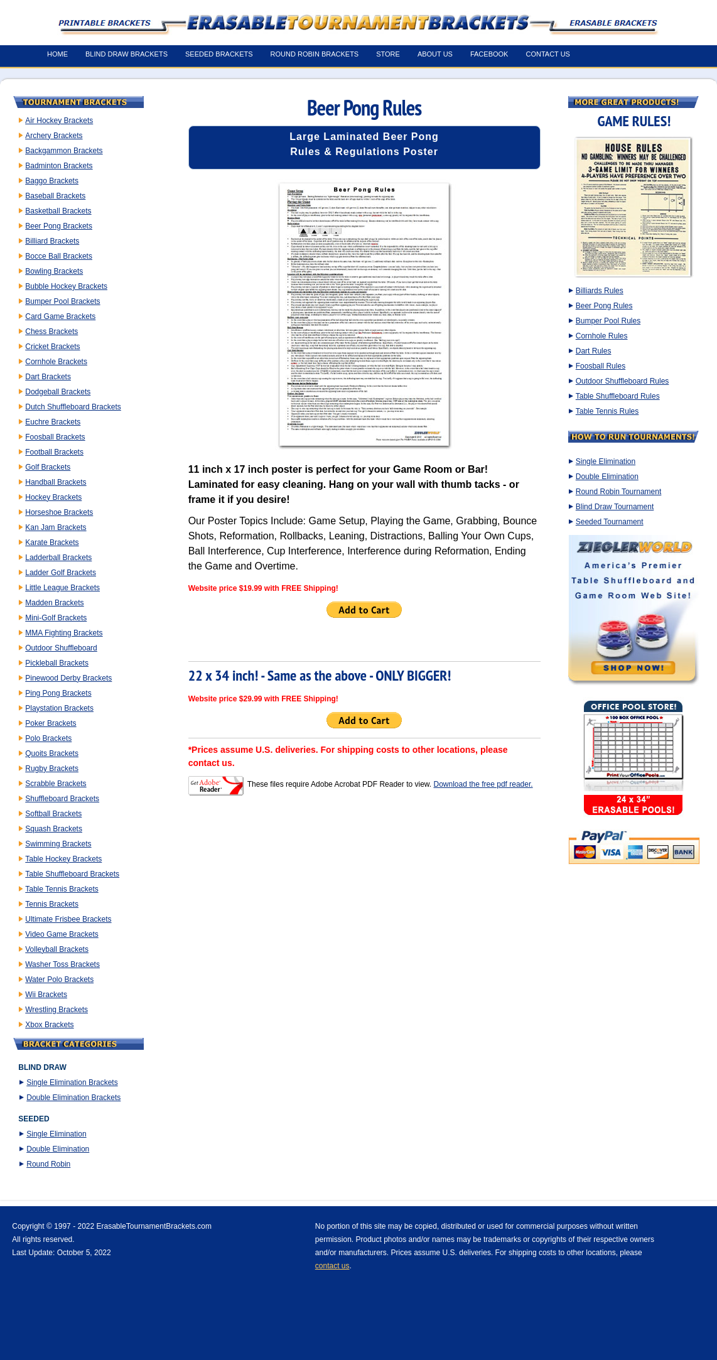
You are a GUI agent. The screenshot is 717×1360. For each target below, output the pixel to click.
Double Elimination (57, 1149)
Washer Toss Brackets (62, 964)
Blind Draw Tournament (615, 506)
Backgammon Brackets (63, 150)
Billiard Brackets (52, 241)
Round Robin (48, 1164)
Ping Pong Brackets (58, 693)
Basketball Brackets (58, 211)
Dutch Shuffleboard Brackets (73, 406)
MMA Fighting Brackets (63, 633)
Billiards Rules (599, 290)
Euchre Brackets (52, 422)
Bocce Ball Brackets (58, 256)
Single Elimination (56, 1134)
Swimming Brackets (58, 843)
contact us (332, 1265)
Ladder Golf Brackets (60, 572)
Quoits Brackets (51, 753)
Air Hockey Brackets (59, 120)
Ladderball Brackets (58, 557)
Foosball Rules (600, 366)
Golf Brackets (47, 467)
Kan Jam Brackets (55, 527)
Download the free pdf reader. (482, 784)
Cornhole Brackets (56, 361)
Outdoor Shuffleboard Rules (622, 381)
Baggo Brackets (51, 180)
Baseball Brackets (55, 196)
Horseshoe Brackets (59, 512)
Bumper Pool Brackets (62, 301)
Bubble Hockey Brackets (66, 286)
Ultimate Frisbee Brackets (68, 919)
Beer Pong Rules (604, 305)
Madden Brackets (54, 602)
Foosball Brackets (55, 437)
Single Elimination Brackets (71, 1082)
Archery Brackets (53, 135)
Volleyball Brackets (57, 949)
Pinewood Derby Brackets (68, 678)
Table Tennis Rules (607, 411)
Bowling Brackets (54, 271)
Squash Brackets (53, 828)
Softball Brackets (53, 813)
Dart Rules (594, 351)
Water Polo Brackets (59, 979)
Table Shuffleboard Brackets (72, 874)
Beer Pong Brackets (58, 226)
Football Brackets (54, 452)
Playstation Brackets (59, 708)
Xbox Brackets (49, 1024)
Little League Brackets (62, 587)
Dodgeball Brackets (57, 391)
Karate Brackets (51, 542)
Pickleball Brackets (57, 663)
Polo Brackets (48, 738)
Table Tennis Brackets (62, 889)
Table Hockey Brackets (63, 859)
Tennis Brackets (51, 904)
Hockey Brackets (53, 497)
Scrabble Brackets (55, 783)
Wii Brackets (46, 994)
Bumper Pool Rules (608, 320)
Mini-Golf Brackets (56, 617)
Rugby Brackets (51, 768)
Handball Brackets (55, 482)
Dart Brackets (48, 376)
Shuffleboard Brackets (62, 798)
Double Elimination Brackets (73, 1097)
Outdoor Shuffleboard (61, 648)
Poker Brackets (50, 723)
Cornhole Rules (602, 336)
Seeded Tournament (610, 521)
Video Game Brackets (62, 934)
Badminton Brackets (58, 165)
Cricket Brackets (52, 346)
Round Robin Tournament (619, 491)
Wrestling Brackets (56, 1009)
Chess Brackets (51, 331)
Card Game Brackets (60, 316)
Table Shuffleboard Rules (618, 396)
